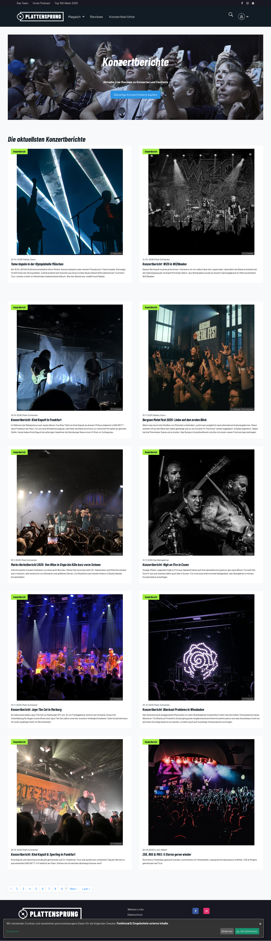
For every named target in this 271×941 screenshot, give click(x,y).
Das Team (22, 3)
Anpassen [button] (13, 931)
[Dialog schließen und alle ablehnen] (260, 921)
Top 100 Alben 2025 (66, 3)
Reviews (96, 16)
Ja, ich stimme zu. (247, 931)
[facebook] (242, 3)
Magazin (74, 16)
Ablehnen (227, 931)
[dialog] (133, 928)
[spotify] (253, 3)
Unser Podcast (41, 3)
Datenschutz (135, 914)
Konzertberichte (122, 16)
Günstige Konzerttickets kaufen (135, 94)
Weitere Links (136, 909)
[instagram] (247, 3)
